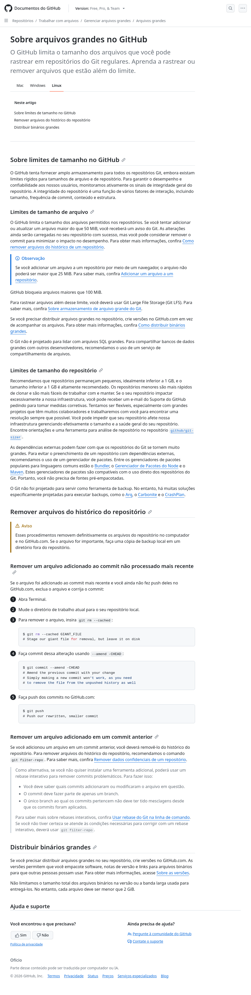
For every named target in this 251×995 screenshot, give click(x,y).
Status (93, 975)
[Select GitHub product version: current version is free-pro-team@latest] (100, 8)
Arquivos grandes (151, 20)
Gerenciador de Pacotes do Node (146, 466)
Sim (20, 935)
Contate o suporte (145, 941)
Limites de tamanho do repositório (56, 370)
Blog (165, 975)
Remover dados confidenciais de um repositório (140, 759)
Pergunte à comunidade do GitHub (159, 933)
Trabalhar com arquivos (59, 20)
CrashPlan (175, 494)
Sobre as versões (173, 873)
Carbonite (147, 494)
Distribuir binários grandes (53, 847)
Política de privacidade (26, 944)
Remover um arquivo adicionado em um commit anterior (84, 736)
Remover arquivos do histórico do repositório (81, 511)
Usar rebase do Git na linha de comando (151, 817)
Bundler (101, 466)
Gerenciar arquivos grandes (107, 20)
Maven (16, 472)
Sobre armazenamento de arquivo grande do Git (94, 308)
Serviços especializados (137, 975)
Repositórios (22, 20)
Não (43, 935)
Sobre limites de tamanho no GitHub (67, 159)
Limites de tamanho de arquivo (52, 212)
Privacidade (74, 975)
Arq (128, 494)
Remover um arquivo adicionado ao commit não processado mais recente (102, 568)
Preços (108, 975)
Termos (53, 975)
